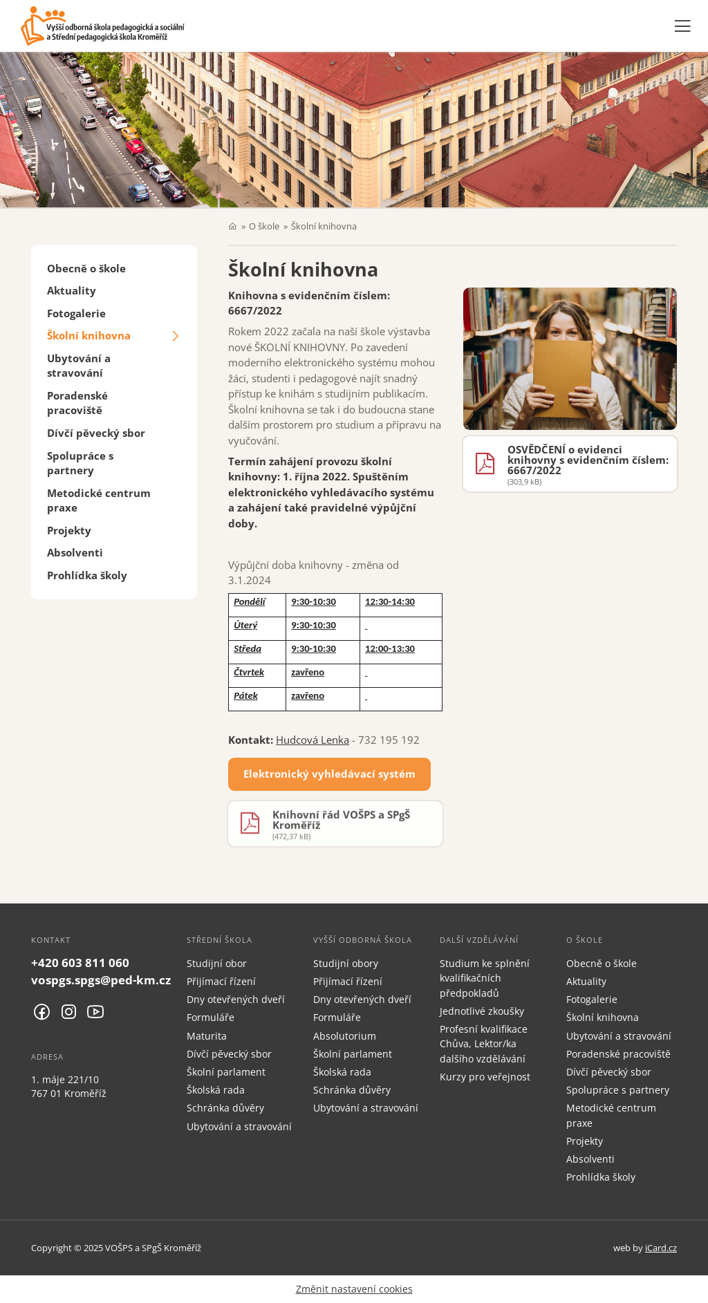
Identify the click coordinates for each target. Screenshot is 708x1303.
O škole (264, 226)
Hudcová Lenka (312, 740)
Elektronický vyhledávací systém (329, 776)
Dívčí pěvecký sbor (96, 433)
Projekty (69, 530)
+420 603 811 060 (80, 963)
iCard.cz (661, 1247)
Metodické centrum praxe (99, 500)
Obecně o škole (86, 268)
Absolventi (75, 552)
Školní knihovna (89, 335)
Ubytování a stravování (79, 365)
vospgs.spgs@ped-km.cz (101, 980)
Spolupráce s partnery (80, 463)
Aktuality (71, 290)
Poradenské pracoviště (77, 402)
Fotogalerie (76, 313)
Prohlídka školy (87, 575)
